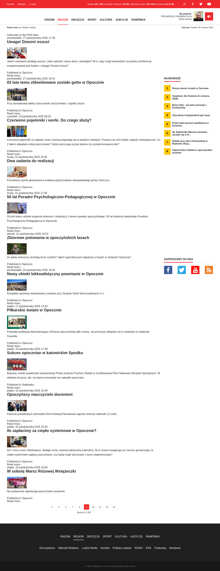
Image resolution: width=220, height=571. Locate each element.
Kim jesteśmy (47, 548)
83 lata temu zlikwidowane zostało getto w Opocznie (55, 82)
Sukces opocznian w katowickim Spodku (45, 353)
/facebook (174, 548)
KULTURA (106, 19)
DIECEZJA (77, 19)
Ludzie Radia (89, 548)
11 (100, 507)
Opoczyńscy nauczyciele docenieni (40, 394)
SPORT (92, 19)
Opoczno (27, 72)
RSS (148, 548)
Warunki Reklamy (68, 548)
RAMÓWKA (138, 19)
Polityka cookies (122, 548)
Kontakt (10, 4)
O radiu (32, 4)
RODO (139, 548)
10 (93, 507)
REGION (63, 19)
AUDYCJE (121, 19)
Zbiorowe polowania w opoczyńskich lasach (48, 237)
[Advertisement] (188, 54)
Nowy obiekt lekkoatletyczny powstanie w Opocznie (55, 274)
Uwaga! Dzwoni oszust (28, 41)
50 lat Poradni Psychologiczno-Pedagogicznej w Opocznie (61, 197)
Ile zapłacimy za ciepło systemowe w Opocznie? (52, 430)
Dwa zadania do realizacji (30, 161)
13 (114, 507)
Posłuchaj (160, 548)
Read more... (14, 75)
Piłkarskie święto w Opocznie (34, 310)
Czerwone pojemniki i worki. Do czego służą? (49, 120)
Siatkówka (28, 384)
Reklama (22, 4)
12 (107, 507)
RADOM (49, 19)
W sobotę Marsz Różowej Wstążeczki (41, 471)
